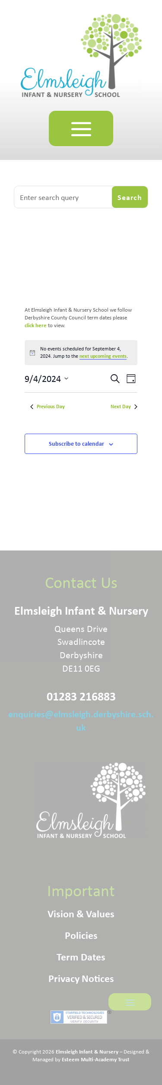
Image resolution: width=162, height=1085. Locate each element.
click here (36, 325)
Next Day (124, 406)
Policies (81, 936)
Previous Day (47, 406)
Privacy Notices (81, 980)
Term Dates (81, 958)
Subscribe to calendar (76, 443)
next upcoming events (103, 356)
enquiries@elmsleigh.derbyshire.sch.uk (81, 720)
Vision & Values (81, 915)
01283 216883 (81, 696)
